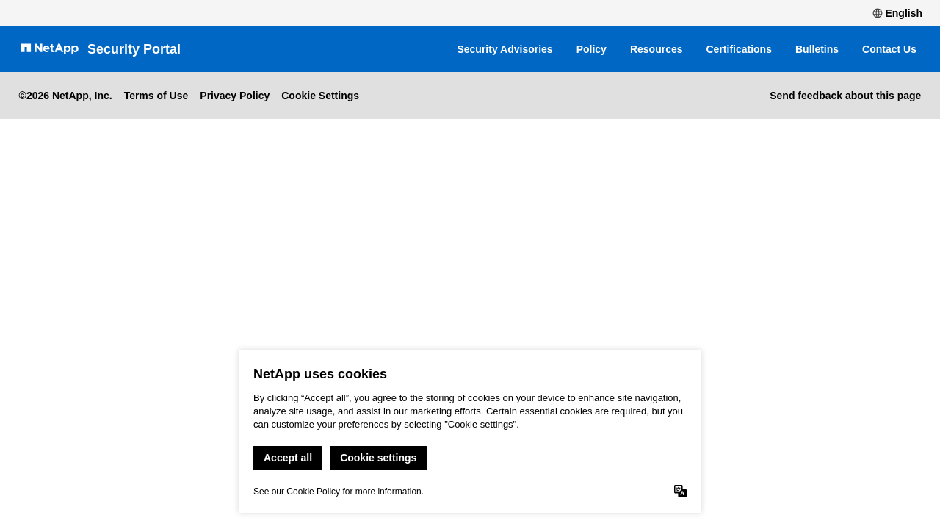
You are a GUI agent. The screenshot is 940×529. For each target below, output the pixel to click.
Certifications (739, 49)
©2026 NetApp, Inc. (65, 95)
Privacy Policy (235, 95)
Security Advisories (504, 49)
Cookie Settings (320, 95)
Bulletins (817, 49)
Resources (656, 49)
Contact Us (889, 49)
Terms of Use (156, 95)
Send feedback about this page (845, 95)
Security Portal (134, 49)
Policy (591, 49)
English (897, 13)
